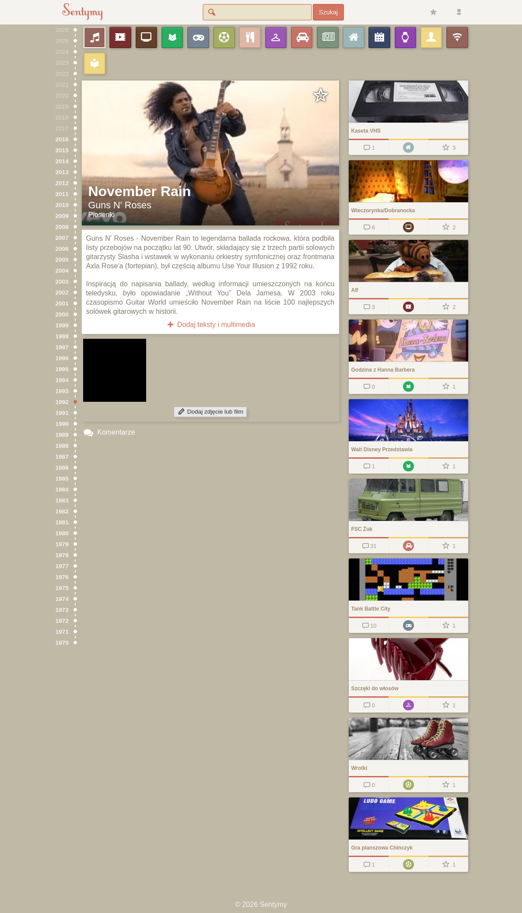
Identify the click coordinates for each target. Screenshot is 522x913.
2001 (62, 303)
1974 (62, 599)
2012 (62, 183)
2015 (62, 150)
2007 (62, 238)
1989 (62, 435)
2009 (62, 216)
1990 (62, 424)
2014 (62, 161)
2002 (62, 292)
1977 (62, 566)
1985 (62, 478)
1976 (62, 577)
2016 (62, 139)
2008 (62, 227)
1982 (62, 511)
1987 (62, 456)
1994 (62, 380)
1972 (62, 621)
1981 (62, 522)
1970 (62, 642)
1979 (62, 544)
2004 (62, 270)
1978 (62, 555)
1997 (62, 347)
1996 (62, 358)
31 (369, 546)
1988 (62, 445)
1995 (62, 369)
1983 (62, 500)
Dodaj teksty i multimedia (210, 324)
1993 (62, 391)
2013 (62, 172)
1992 (62, 402)
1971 (62, 632)
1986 (62, 467)
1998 (62, 336)
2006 (62, 249)
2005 (62, 259)
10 (369, 626)
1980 (62, 533)
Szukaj (328, 12)
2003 (62, 281)
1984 (62, 489)
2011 (62, 194)
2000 (62, 314)
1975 (62, 588)
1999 (62, 325)
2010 (62, 205)
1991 (62, 413)
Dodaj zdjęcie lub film (210, 411)
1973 (62, 610)
